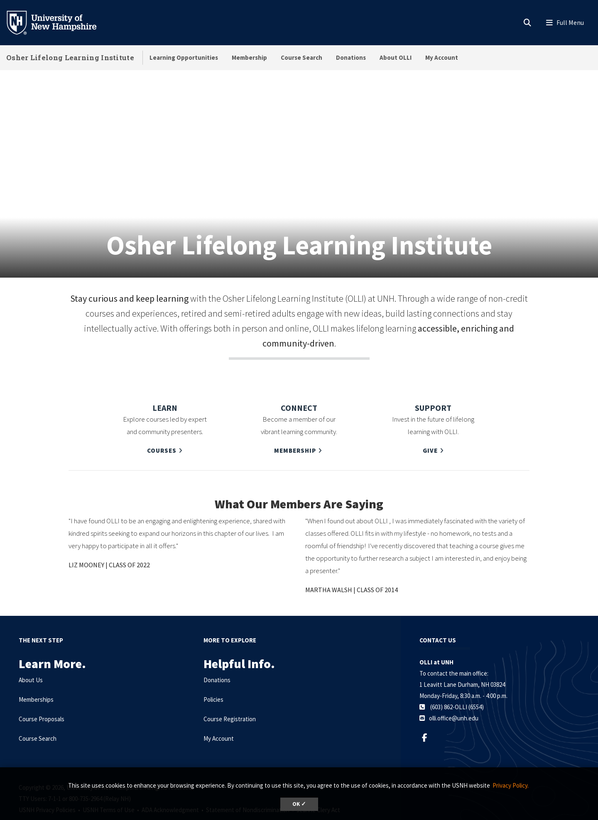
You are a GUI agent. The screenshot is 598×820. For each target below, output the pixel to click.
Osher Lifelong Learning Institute (70, 57)
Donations (351, 57)
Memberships (36, 679)
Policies (213, 679)
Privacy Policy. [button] (511, 785)
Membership (249, 57)
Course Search (301, 57)
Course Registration (229, 698)
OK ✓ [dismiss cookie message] (299, 804)
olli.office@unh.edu (453, 697)
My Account (441, 57)
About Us (31, 659)
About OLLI (396, 57)
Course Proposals (41, 698)
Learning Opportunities (184, 57)
